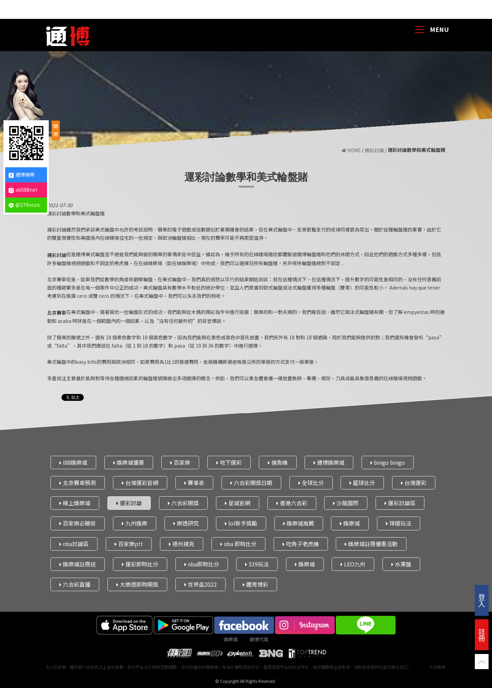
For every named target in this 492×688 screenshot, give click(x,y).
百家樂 (180, 462)
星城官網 (237, 503)
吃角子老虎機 (300, 543)
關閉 (55, 130)
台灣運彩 (413, 482)
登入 (481, 600)
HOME (351, 150)
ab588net (23, 189)
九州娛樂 (134, 523)
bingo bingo (387, 462)
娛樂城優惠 (128, 462)
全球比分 (310, 482)
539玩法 (256, 564)
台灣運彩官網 (140, 482)
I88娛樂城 (73, 462)
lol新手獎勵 (241, 523)
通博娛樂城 (328, 462)
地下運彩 (228, 462)
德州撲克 (181, 543)
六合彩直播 (74, 584)
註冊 (481, 634)
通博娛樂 (22, 174)
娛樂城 (350, 523)
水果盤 (401, 564)
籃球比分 (362, 482)
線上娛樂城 (74, 503)
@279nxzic (25, 204)
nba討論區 (74, 543)
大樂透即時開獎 (137, 584)
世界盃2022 (200, 584)
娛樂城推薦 (298, 523)
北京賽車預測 (77, 482)
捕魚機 (277, 462)
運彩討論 (374, 150)
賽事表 (194, 482)
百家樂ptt (128, 543)
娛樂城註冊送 (77, 564)
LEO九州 (353, 564)
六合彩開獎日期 (251, 482)
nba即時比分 (201, 564)
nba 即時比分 (238, 543)
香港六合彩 (291, 503)
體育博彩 (255, 584)
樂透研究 (185, 523)
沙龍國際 (345, 503)
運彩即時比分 (140, 564)
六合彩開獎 (183, 503)
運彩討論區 (400, 503)
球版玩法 (398, 523)
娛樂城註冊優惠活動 (371, 543)
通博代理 (258, 639)
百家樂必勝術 (77, 523)
